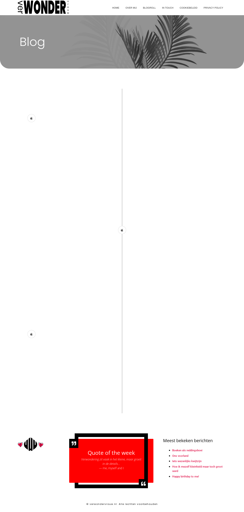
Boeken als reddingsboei (188, 452)
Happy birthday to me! (186, 478)
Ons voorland (181, 457)
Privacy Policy (213, 7)
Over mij (131, 7)
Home (115, 7)
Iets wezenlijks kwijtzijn (187, 463)
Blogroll (149, 7)
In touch (167, 7)
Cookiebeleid (189, 7)
